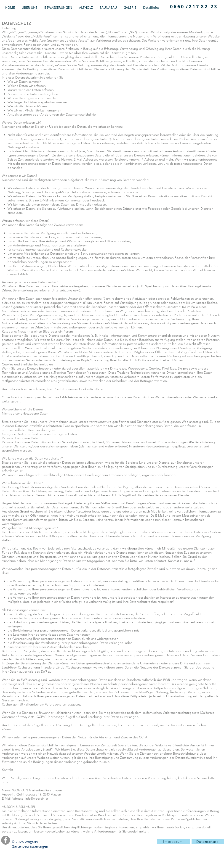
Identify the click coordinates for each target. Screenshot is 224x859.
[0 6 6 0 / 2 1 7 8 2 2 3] (193, 6)
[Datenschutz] (208, 841)
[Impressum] (173, 841)
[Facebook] (5, 840)
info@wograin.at (36, 798)
